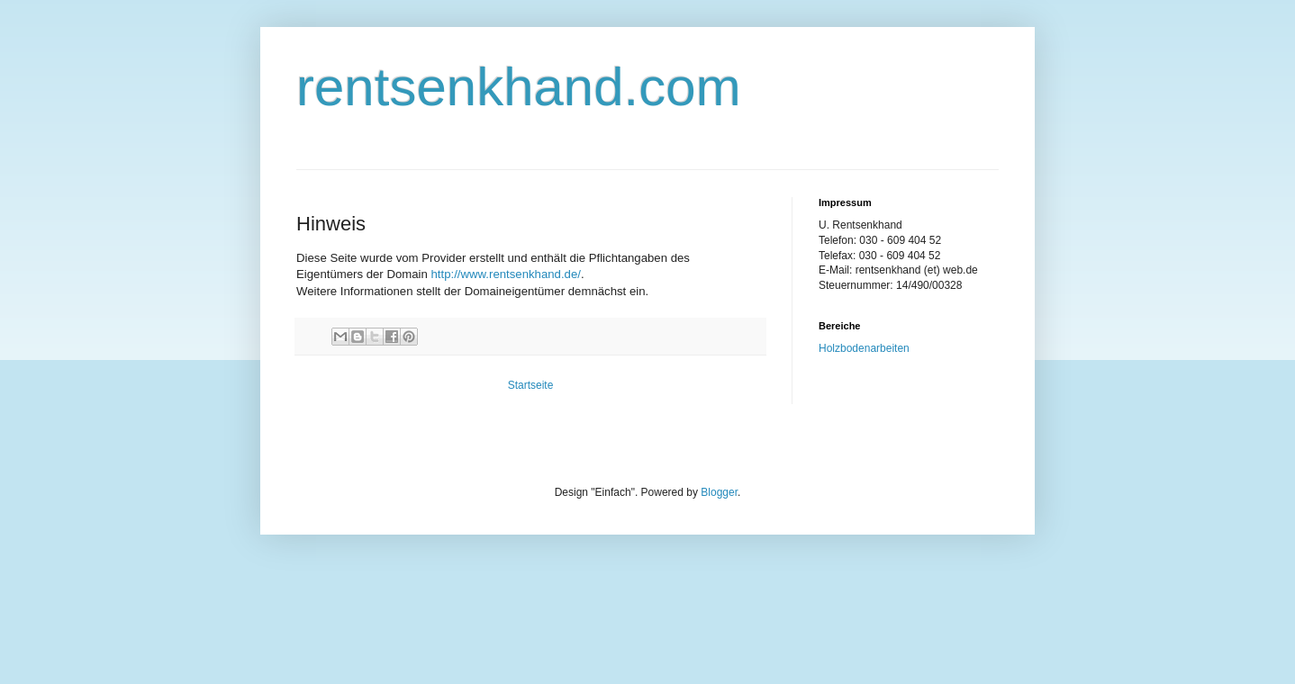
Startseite (531, 385)
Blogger (719, 492)
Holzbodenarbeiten (864, 348)
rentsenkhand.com (518, 87)
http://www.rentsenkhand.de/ (506, 274)
